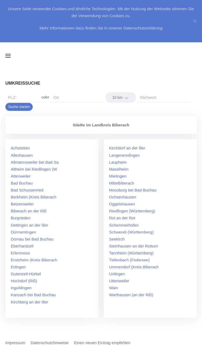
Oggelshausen (122, 204)
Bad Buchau (22, 183)
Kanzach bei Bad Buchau (33, 294)
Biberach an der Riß (28, 211)
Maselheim (119, 169)
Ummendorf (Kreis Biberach (134, 267)
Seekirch (117, 239)
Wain (113, 287)
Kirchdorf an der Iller (127, 148)
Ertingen (18, 267)
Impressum (15, 342)
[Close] (195, 21)
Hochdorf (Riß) (24, 281)
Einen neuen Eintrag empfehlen (102, 342)
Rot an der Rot (122, 218)
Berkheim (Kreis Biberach (33, 197)
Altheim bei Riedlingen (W (34, 169)
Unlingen (117, 274)
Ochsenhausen (122, 197)
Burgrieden (20, 218)
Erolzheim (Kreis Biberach (34, 260)
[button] (8, 55)
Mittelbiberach (121, 183)
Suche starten (19, 107)
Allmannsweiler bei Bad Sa (34, 162)
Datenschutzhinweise (50, 342)
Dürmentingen (23, 232)
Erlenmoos (20, 253)
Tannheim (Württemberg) (131, 253)
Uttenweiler (119, 281)
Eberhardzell (22, 246)
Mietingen (118, 176)
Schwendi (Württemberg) (131, 232)
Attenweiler (21, 176)
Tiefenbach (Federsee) (129, 260)
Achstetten (20, 148)
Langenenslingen (124, 155)
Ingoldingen (21, 287)
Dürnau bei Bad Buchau (32, 239)
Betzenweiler (22, 204)
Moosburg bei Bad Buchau (133, 190)
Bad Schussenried (27, 190)
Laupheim (118, 162)
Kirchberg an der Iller (29, 302)
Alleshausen (22, 155)
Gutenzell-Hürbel (26, 274)
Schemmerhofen (124, 225)
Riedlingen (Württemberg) (132, 211)
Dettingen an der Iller (29, 225)
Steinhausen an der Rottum (133, 246)
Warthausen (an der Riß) (131, 294)
